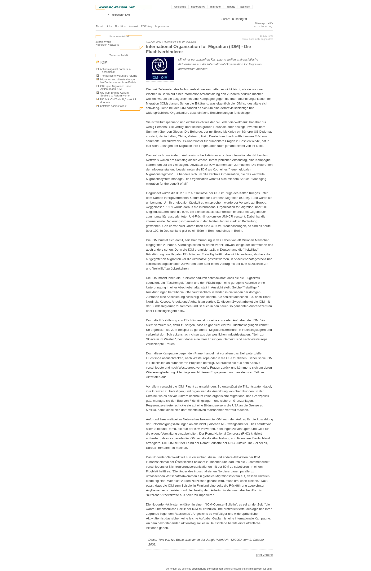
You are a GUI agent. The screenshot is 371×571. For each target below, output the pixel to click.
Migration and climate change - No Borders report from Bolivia (117, 81)
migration (215, 6)
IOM (127, 14)
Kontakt (133, 26)
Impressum (162, 26)
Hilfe (270, 23)
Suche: (225, 18)
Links (109, 26)
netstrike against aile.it (111, 106)
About (99, 26)
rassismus (180, 6)
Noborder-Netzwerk (107, 44)
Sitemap (260, 23)
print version (264, 555)
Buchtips (120, 26)
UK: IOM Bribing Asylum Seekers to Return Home (113, 94)
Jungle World (103, 41)
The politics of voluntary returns (117, 75)
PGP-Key (146, 26)
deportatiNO (198, 6)
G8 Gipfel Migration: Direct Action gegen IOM (114, 87)
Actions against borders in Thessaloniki (114, 70)
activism (245, 6)
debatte (230, 6)
